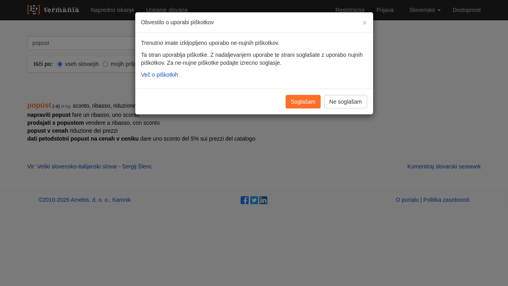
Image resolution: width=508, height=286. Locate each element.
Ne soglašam (345, 102)
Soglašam (303, 102)
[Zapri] (364, 22)
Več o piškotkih (159, 75)
